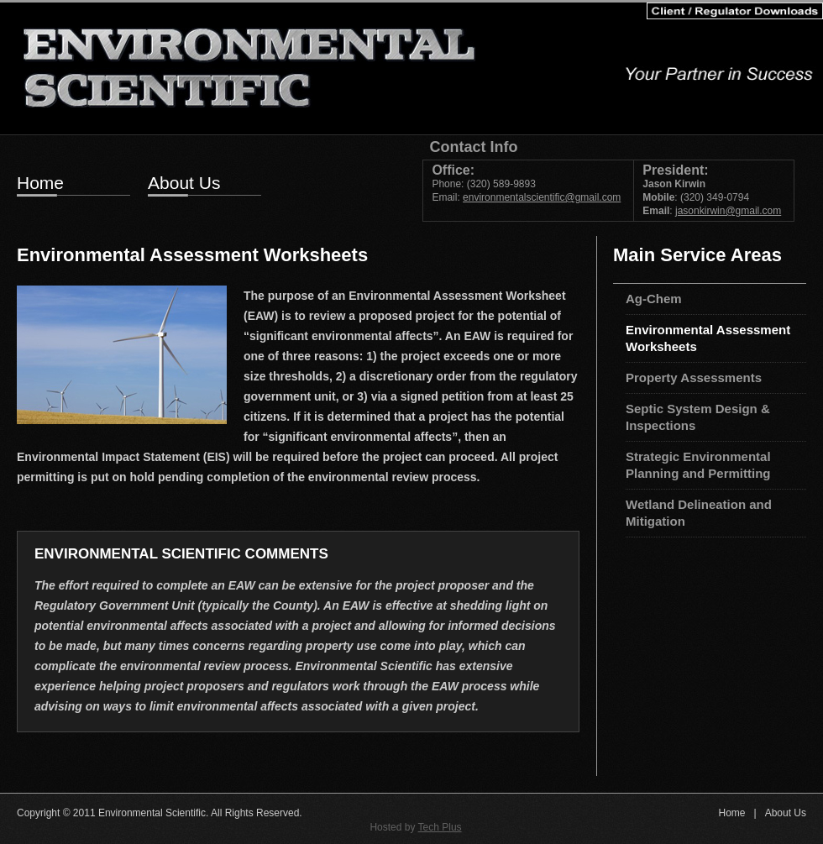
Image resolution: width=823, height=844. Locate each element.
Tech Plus (440, 827)
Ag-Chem (654, 298)
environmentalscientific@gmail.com (542, 197)
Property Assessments (694, 377)
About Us (184, 184)
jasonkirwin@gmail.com (728, 211)
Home (40, 184)
